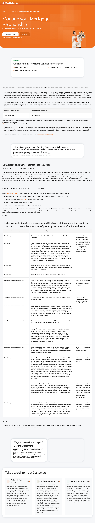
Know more (36, 28)
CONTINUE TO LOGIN (10, 34)
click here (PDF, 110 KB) (45, 134)
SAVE (24, 34)
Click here (5, 124)
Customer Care (12, 193)
